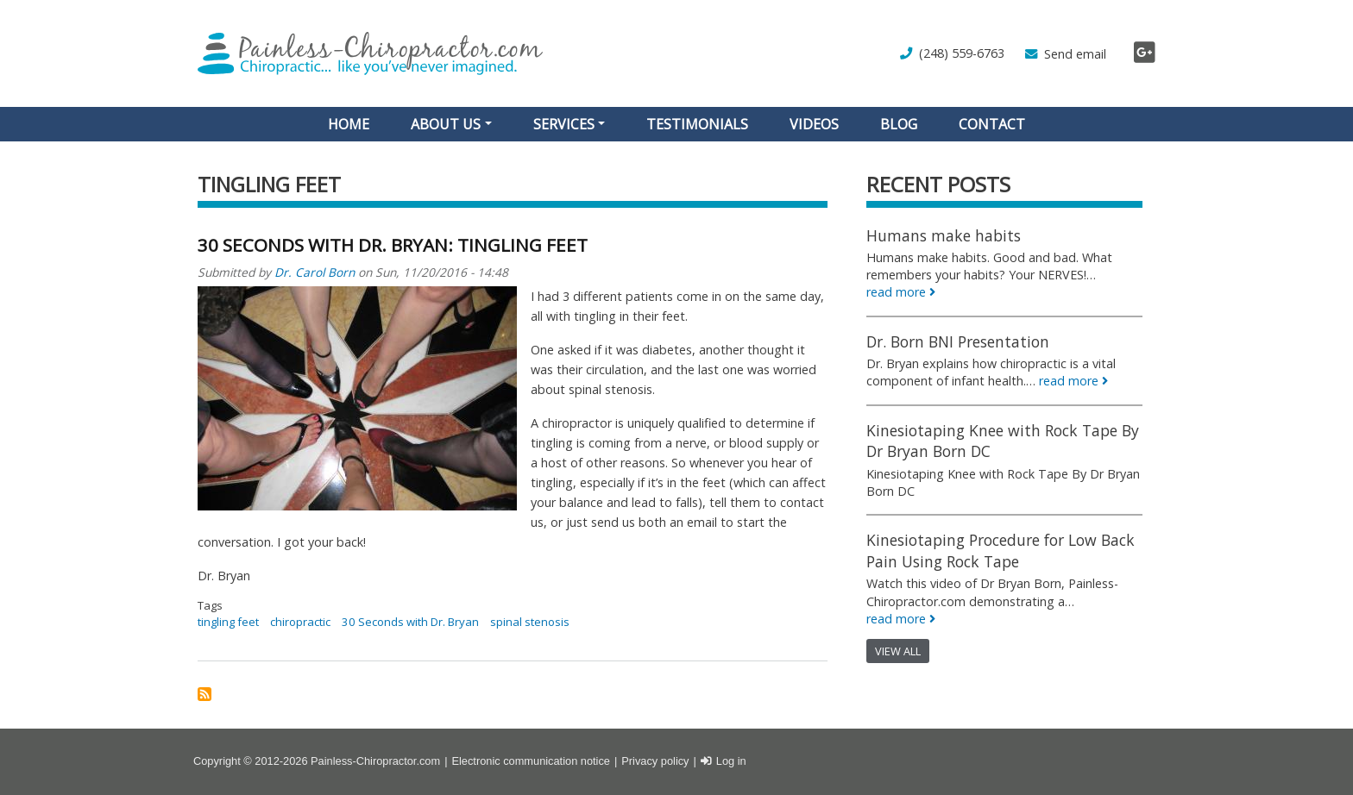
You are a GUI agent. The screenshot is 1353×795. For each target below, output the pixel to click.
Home (348, 124)
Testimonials (697, 124)
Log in (731, 760)
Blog (898, 124)
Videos (814, 124)
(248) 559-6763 (961, 53)
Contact (992, 124)
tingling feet (228, 621)
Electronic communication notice (530, 760)
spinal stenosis (530, 621)
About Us (446, 124)
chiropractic (300, 621)
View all (898, 651)
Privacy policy (655, 760)
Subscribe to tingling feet (204, 694)
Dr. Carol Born (314, 272)
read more (896, 292)
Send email (1075, 54)
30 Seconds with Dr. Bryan (410, 621)
